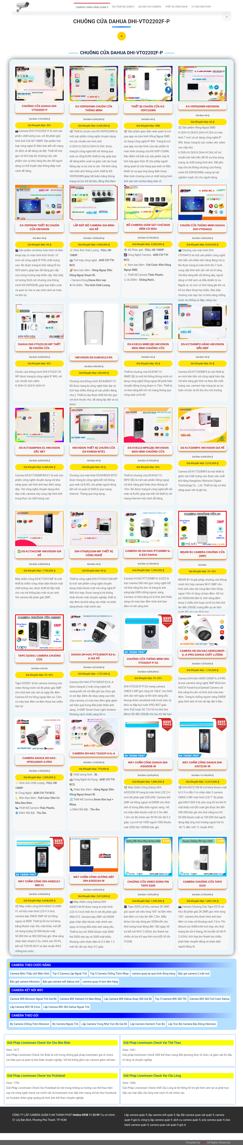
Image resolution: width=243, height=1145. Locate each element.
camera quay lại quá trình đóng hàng (153, 973)
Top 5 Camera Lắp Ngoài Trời (69, 973)
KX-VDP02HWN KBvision (202, 106)
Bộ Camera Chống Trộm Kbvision (29, 1024)
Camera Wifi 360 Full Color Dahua (209, 998)
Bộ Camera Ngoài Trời (65, 1024)
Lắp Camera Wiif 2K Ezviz (25, 1006)
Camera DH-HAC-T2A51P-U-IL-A (93, 753)
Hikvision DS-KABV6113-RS (93, 357)
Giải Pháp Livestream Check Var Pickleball (36, 1076)
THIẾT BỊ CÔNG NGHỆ (176, 6)
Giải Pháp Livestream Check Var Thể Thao (152, 1043)
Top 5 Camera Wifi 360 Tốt (170, 998)
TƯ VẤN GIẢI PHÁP (201, 6)
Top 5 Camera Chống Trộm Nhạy (109, 973)
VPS (203, 1142)
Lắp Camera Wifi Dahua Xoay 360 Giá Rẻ (128, 998)
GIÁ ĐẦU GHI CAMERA (149, 6)
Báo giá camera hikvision (25, 981)
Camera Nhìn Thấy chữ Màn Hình (29, 973)
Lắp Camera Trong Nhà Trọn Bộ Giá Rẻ (104, 1024)
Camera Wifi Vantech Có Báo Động (80, 998)
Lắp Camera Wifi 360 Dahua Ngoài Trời (66, 1006)
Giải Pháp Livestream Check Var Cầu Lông (152, 1076)
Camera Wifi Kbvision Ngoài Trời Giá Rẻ (33, 998)
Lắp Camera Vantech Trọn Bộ (147, 1024)
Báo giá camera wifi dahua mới (61, 981)
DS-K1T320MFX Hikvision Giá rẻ (203, 447)
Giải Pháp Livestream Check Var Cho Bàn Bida (38, 1043)
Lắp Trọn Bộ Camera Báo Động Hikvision (192, 1024)
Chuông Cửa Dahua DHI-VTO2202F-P (121, 21)
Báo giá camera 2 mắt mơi (193, 973)
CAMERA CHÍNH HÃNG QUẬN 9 (92, 7)
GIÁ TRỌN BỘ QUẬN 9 (123, 6)
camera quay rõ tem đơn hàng (100, 981)
